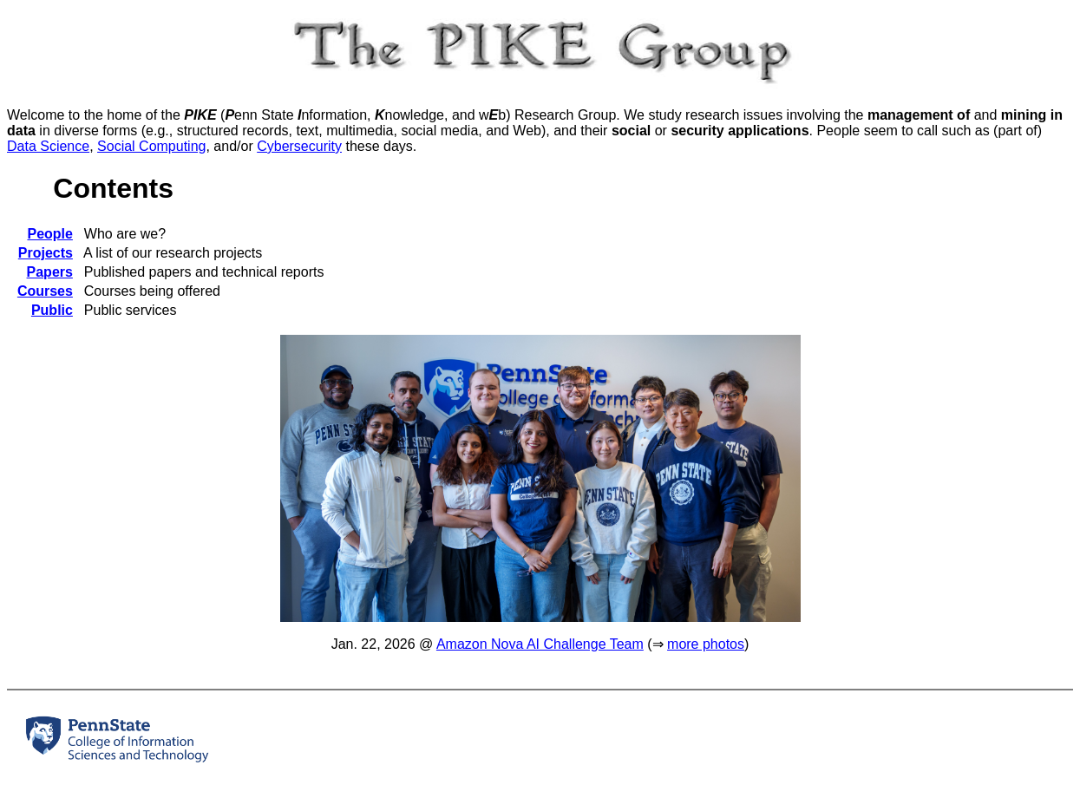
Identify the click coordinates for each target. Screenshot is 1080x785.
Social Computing (151, 146)
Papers (50, 272)
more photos (705, 644)
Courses (45, 291)
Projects (45, 252)
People (49, 233)
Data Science (48, 146)
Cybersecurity (299, 146)
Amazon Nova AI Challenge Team (540, 644)
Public (52, 310)
